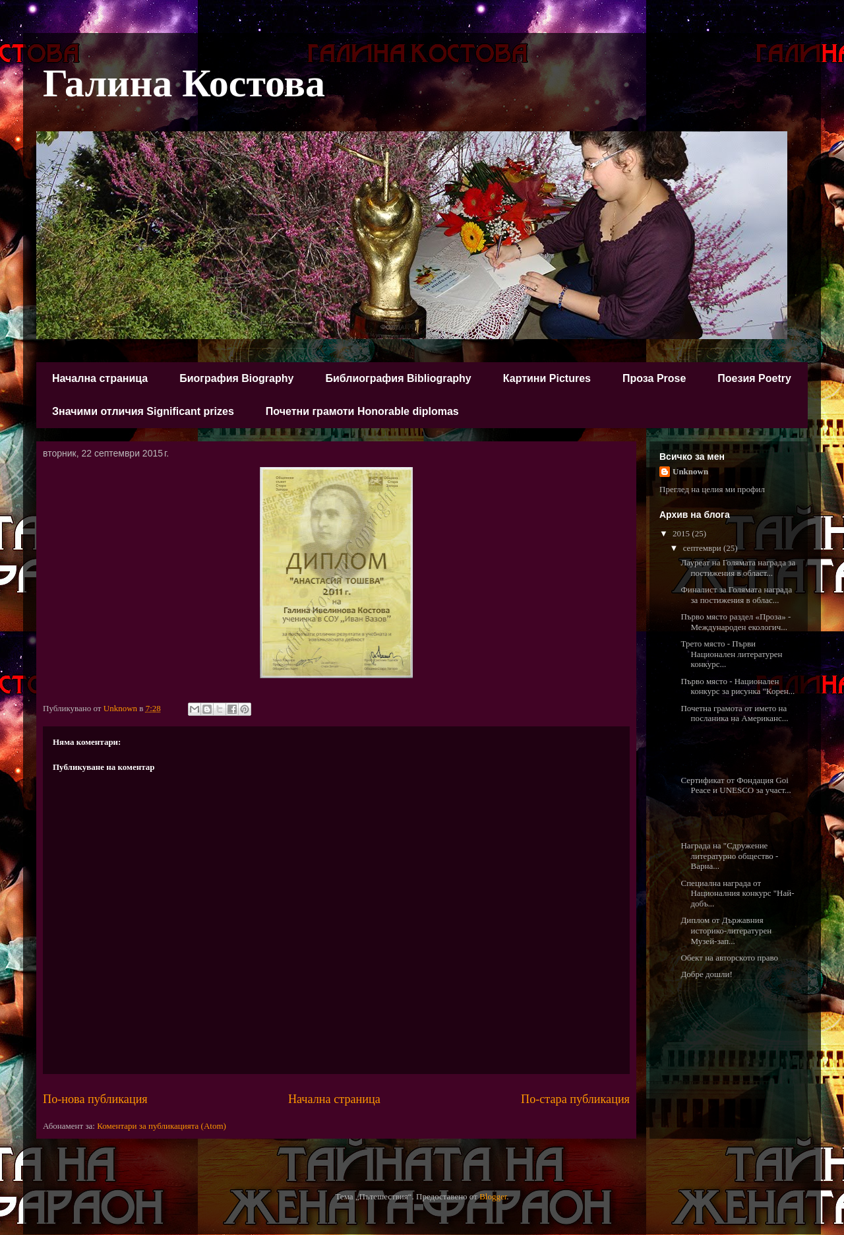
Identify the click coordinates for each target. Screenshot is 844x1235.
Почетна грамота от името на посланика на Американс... (734, 713)
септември (703, 548)
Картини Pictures (547, 378)
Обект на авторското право (729, 958)
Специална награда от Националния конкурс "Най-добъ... (737, 893)
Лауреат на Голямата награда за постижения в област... (737, 567)
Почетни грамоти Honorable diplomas (362, 411)
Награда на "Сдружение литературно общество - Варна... (729, 855)
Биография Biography (236, 378)
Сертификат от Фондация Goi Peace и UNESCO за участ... (735, 785)
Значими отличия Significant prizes (143, 411)
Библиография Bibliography (398, 378)
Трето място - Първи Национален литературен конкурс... (731, 654)
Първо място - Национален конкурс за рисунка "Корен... (737, 686)
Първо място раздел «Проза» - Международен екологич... (735, 622)
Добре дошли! (706, 974)
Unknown (690, 471)
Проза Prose (654, 378)
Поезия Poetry (754, 378)
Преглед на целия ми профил (712, 489)
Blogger (492, 1196)
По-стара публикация (575, 1099)
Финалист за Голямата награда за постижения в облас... (736, 595)
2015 (682, 533)
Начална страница (100, 378)
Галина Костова (184, 83)
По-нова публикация (95, 1099)
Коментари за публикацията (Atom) (161, 1126)
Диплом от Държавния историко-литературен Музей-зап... (725, 930)
